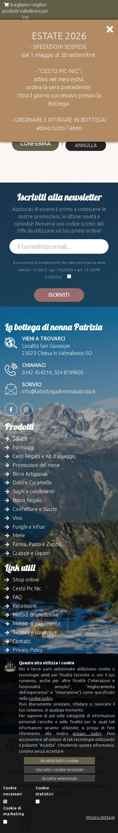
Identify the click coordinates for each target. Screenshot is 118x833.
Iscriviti (59, 295)
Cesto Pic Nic (27, 588)
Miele (19, 535)
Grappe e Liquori (31, 553)
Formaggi (23, 447)
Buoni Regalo (27, 500)
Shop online (26, 579)
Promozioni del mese (36, 465)
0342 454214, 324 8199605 (53, 372)
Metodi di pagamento (36, 623)
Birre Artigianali (30, 474)
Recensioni (24, 606)
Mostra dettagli (100, 817)
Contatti (22, 641)
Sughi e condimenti (33, 491)
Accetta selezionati (59, 778)
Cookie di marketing (13, 811)
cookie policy (41, 698)
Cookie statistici (44, 791)
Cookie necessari (12, 791)
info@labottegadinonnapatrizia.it (59, 391)
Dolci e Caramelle (32, 482)
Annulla (86, 145)
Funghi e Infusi (29, 527)
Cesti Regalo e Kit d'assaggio (44, 456)
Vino (17, 518)
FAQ (17, 597)
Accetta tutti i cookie (60, 760)
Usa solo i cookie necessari (60, 769)
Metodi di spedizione (36, 615)
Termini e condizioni (35, 632)
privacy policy (87, 733)
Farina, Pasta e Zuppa (37, 544)
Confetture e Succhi (35, 509)
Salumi (20, 438)
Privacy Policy (28, 650)
